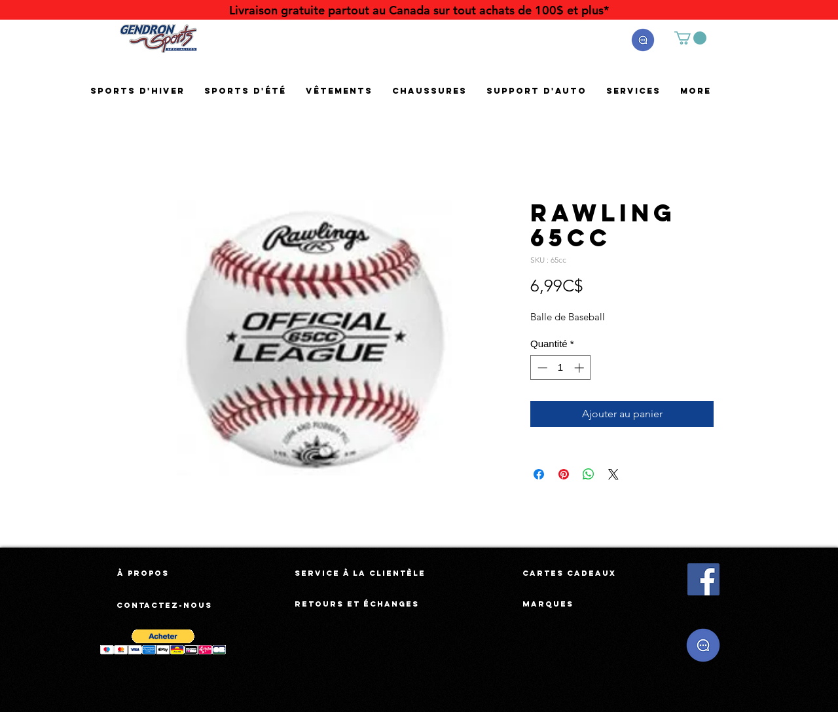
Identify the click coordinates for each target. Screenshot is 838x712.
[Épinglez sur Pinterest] (564, 474)
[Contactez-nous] (165, 605)
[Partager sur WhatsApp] (588, 474)
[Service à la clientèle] (360, 573)
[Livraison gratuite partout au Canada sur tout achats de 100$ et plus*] (419, 10)
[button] (643, 40)
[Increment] (580, 368)
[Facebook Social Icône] (703, 579)
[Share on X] (613, 474)
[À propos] (143, 573)
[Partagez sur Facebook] (539, 474)
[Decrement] (541, 368)
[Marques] (548, 604)
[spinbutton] (561, 368)
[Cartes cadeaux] (569, 573)
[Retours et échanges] (357, 604)
